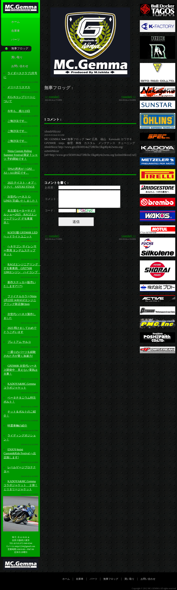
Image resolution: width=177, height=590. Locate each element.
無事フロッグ (14, 48)
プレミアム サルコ (19, 341)
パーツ (10, 39)
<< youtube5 (52, 96)
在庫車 (10, 31)
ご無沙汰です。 (17, 120)
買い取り (12, 57)
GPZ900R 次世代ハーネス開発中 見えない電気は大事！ (21, 369)
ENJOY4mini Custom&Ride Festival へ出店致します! (20, 453)
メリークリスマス (18, 87)
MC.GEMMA (154, 588)
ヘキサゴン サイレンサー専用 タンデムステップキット (20, 250)
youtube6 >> (128, 96)
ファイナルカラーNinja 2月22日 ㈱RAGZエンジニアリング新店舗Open (20, 300)
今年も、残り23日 (18, 111)
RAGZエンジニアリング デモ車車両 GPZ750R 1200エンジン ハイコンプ (22, 268)
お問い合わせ (14, 66)
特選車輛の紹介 (17, 425)
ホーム (10, 22)
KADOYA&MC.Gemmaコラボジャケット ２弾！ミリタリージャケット (21, 485)
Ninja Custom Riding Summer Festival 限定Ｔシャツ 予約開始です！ (21, 154)
